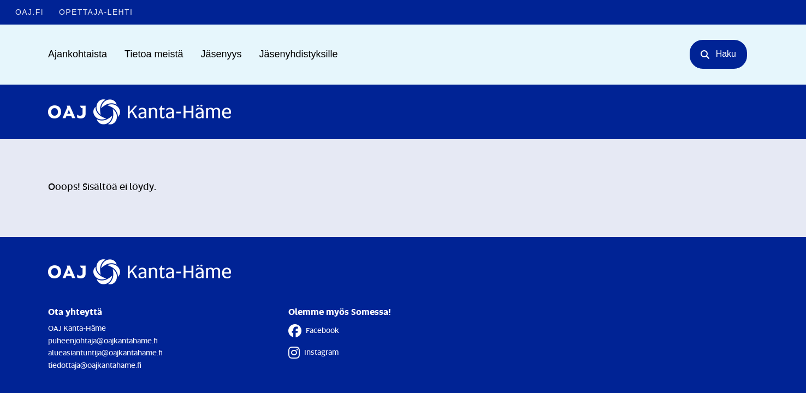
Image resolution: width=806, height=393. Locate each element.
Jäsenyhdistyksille (298, 54)
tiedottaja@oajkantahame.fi (94, 365)
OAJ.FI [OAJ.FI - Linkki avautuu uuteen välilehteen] (29, 12)
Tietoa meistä (154, 54)
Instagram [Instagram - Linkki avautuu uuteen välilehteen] (313, 352)
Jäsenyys (220, 54)
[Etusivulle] (139, 112)
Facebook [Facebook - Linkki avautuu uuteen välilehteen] (313, 330)
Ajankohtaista (77, 54)
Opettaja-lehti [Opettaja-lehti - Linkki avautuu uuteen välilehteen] (96, 12)
